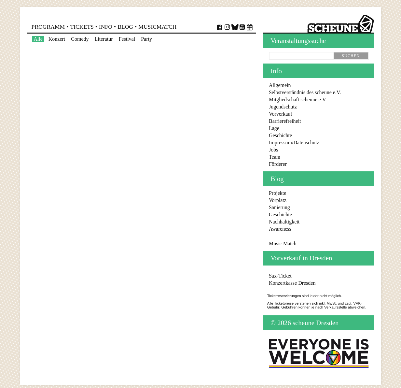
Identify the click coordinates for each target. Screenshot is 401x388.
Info (105, 26)
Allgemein (280, 85)
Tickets (81, 26)
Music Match (283, 243)
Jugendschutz (283, 106)
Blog (125, 26)
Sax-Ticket (280, 276)
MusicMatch (157, 26)
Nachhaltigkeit (284, 221)
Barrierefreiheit (285, 121)
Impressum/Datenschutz (294, 142)
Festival (126, 39)
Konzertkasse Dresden (292, 283)
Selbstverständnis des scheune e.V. (305, 92)
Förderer (278, 164)
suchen (351, 55)
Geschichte (280, 135)
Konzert (56, 39)
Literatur (103, 39)
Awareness (280, 229)
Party (146, 39)
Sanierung (279, 207)
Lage (274, 128)
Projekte (277, 193)
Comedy (80, 39)
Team (274, 157)
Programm (48, 26)
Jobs (273, 149)
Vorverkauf (280, 114)
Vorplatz (277, 200)
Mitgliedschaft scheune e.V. (297, 99)
